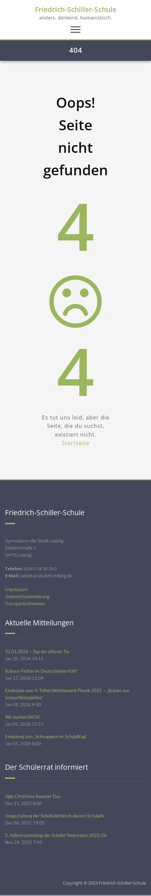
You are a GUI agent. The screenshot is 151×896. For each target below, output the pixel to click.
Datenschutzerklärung (27, 596)
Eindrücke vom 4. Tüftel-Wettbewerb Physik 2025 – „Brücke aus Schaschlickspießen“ (67, 694)
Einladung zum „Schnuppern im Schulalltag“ (46, 736)
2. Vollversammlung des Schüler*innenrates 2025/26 (56, 835)
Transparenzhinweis (25, 603)
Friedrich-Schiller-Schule (75, 9)
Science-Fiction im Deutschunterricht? (41, 671)
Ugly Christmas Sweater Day (33, 796)
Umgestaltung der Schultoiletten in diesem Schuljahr (55, 815)
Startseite (76, 443)
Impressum (16, 589)
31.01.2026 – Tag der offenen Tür (37, 651)
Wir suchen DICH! (22, 717)
